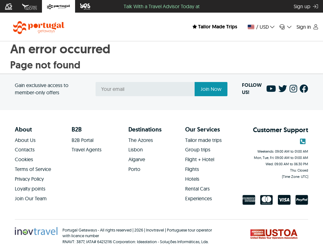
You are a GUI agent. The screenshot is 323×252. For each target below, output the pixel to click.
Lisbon (135, 149)
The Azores (140, 140)
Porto (134, 169)
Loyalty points (30, 188)
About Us (25, 140)
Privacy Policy (29, 179)
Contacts (25, 149)
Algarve (136, 159)
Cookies (24, 159)
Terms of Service (33, 169)
